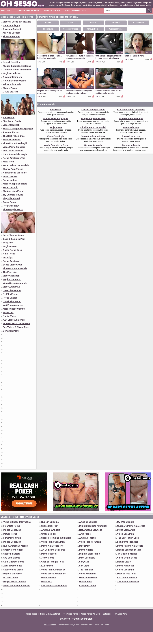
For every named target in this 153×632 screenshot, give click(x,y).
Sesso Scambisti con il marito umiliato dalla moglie (108, 92)
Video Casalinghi (11, 125)
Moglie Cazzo (10, 246)
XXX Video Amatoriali (14, 320)
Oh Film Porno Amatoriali (93, 127)
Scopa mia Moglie (93, 145)
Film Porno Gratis (12, 121)
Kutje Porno (9, 253)
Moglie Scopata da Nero (15, 183)
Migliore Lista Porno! (13, 191)
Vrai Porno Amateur (13, 305)
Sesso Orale (138, 23)
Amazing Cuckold (12, 29)
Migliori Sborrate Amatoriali (17, 66)
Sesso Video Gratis (12, 264)
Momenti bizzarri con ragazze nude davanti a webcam (79, 92)
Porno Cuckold (10, 187)
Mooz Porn (8, 161)
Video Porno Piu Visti (75, 11)
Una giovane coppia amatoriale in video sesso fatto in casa (109, 57)
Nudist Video (9, 316)
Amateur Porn (121, 614)
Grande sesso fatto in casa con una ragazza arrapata (79, 57)
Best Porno (56, 109)
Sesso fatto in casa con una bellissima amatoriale (49, 57)
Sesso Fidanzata (11, 554)
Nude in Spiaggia (11, 25)
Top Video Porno (52, 11)
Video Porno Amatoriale (15, 268)
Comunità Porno (11, 331)
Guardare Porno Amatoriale (17, 69)
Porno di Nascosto (130, 136)
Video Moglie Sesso (13, 209)
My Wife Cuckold (11, 33)
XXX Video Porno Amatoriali (131, 109)
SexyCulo (8, 242)
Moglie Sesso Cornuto (14, 309)
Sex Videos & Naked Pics (15, 327)
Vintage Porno (93, 29)
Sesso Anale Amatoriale (93, 136)
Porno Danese (10, 298)
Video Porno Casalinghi (15, 143)
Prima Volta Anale (12, 84)
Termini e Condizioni (82, 619)
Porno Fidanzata (131, 127)
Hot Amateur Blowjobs (14, 80)
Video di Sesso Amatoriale (16, 323)
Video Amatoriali (11, 287)
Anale (70, 23)
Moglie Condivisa (12, 73)
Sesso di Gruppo (70, 29)
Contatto (65, 619)
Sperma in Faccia (131, 145)
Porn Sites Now (11, 206)
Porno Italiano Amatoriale (16, 165)
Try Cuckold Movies (13, 195)
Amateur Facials (11, 132)
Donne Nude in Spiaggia (55, 118)
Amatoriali (116, 23)
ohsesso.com (50, 625)
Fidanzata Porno (11, 36)
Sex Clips (8, 257)
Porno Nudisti (10, 180)
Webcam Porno (116, 29)
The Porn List (10, 272)
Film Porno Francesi (13, 150)
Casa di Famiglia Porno (93, 109)
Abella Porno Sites (12, 250)
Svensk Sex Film (11, 62)
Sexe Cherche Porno (13, 235)
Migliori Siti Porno (12, 279)
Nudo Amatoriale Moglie (15, 154)
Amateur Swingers (12, 77)
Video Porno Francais (14, 147)
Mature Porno (10, 88)
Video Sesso (7, 11)
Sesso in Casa (10, 176)
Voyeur (93, 23)
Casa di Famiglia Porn (14, 239)
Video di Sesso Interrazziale (17, 22)
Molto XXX (8, 312)
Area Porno (8, 117)
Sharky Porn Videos (13, 169)
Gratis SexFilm (10, 91)
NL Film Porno (10, 294)
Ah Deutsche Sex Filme (15, 172)
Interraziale (48, 29)
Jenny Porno (9, 202)
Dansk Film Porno (12, 301)
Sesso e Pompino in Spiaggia (18, 128)
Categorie (107, 614)
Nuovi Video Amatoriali (29, 11)
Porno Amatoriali (11, 261)
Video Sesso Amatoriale (15, 283)
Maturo (48, 23)
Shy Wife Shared (11, 198)
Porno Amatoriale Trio (14, 158)
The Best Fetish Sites (14, 136)
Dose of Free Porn (12, 290)
